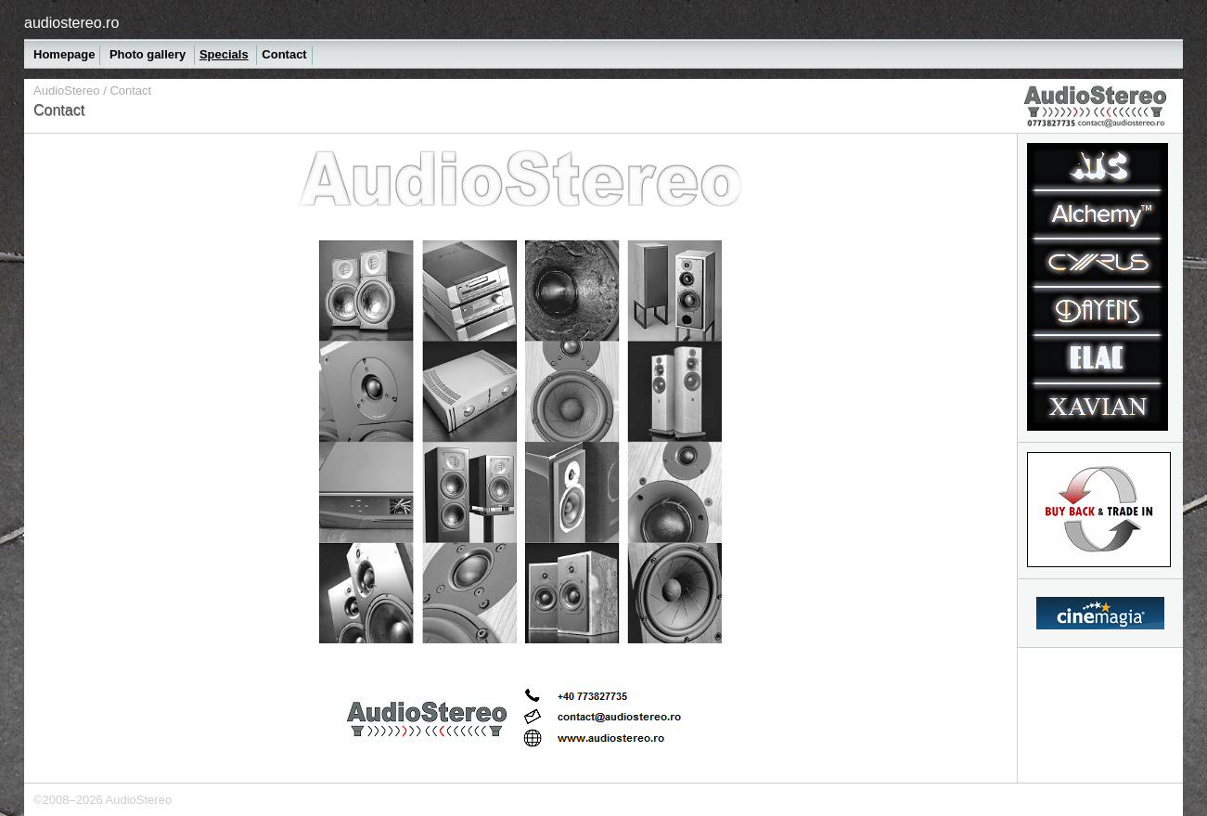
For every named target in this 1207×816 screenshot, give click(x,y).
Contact (284, 54)
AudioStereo (66, 90)
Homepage (64, 54)
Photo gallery (149, 54)
